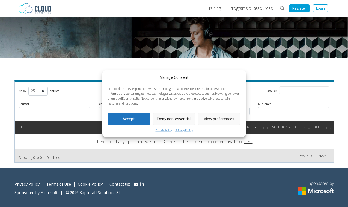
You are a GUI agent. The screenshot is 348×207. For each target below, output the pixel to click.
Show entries (38, 91)
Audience (264, 104)
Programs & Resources (251, 8)
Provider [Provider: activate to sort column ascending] (249, 127)
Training (214, 8)
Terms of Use (58, 184)
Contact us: (119, 184)
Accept (129, 118)
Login (320, 8)
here (248, 142)
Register (299, 8)
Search (298, 90)
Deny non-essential (174, 118)
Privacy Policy (184, 130)
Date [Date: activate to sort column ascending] (317, 127)
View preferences (219, 118)
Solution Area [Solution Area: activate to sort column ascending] (284, 127)
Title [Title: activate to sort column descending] (20, 127)
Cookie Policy (164, 130)
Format (24, 104)
